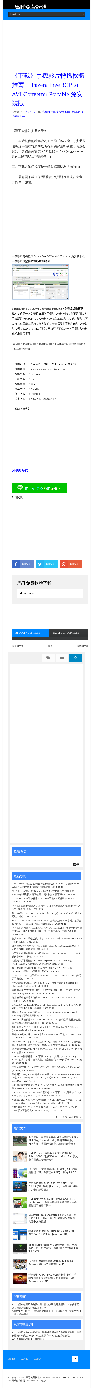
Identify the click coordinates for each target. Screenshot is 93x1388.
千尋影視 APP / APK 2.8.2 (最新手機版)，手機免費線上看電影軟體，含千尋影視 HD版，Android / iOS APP (52, 1278)
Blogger (42, 1380)
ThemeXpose (69, 1377)
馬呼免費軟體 (31, 7)
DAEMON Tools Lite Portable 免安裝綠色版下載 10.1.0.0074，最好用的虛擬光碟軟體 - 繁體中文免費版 (52, 1218)
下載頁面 (36, 393)
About (24, 1358)
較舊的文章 (82, 646)
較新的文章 (17, 646)
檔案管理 (77, 111)
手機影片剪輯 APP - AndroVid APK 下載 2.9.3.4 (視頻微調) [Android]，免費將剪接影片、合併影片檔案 (53, 1186)
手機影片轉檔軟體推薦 (55, 111)
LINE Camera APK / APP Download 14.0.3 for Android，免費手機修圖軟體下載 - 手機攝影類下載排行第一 (52, 1202)
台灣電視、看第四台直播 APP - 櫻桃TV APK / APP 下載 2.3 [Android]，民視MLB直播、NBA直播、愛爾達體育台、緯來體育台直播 (53, 1140)
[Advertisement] (50, 44)
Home (11, 1358)
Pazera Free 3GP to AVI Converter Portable (37, 308)
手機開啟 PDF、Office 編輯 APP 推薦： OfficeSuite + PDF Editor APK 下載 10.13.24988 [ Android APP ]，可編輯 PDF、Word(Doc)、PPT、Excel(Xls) (46, 1077)
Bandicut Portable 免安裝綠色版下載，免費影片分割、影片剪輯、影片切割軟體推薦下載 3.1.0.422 (53, 1248)
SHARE (21, 564)
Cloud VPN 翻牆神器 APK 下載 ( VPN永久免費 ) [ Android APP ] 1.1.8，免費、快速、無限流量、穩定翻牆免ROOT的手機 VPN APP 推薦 (47, 1059)
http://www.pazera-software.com (48, 369)
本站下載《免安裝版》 (44, 398)
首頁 (50, 646)
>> (81, 1117)
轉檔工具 (19, 116)
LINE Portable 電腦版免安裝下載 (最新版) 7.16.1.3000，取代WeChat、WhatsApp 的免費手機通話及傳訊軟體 (53, 1156)
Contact (38, 1358)
